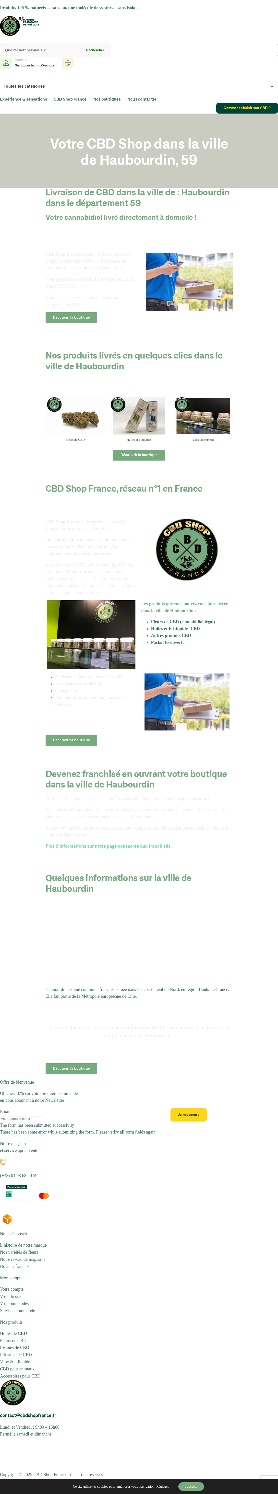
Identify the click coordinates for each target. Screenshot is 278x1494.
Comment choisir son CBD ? (247, 108)
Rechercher (95, 50)
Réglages (162, 1486)
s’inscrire (47, 65)
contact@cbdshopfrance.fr (28, 1415)
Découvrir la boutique (71, 317)
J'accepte (191, 1486)
